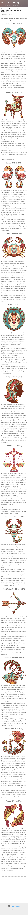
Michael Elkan (17, 909)
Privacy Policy (13, 3)
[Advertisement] (14, 890)
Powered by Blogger (14, 906)
